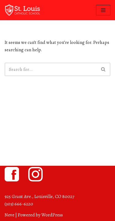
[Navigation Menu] (103, 10)
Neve (9, 215)
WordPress (52, 215)
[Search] (51, 69)
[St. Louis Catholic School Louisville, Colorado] (23, 10)
